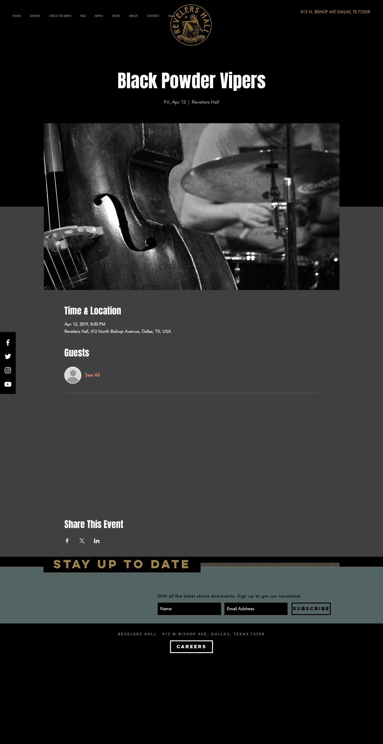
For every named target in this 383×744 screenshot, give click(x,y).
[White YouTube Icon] (8, 384)
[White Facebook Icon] (8, 342)
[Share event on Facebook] (67, 540)
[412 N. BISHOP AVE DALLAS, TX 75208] (313, 12)
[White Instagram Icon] (8, 370)
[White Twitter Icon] (8, 356)
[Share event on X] (82, 540)
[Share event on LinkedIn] (97, 540)
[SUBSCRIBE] (311, 609)
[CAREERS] (191, 646)
